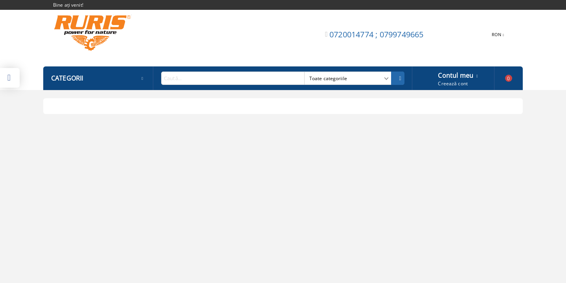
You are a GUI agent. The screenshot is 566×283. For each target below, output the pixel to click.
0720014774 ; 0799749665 (376, 34)
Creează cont (452, 83)
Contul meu (455, 74)
